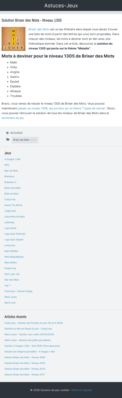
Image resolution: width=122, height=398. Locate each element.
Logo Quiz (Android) (14, 233)
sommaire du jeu (13, 118)
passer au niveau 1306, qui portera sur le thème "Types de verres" (61, 108)
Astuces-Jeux (61, 5)
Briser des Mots (39, 29)
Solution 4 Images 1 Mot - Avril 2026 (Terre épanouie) (32, 345)
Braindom (9, 176)
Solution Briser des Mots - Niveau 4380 (24, 357)
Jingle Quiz (10, 210)
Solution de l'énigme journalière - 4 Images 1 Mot (29, 351)
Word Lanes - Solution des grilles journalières (27, 340)
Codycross (10, 199)
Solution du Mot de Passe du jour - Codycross (28, 328)
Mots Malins (10, 262)
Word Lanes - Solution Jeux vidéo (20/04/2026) (29, 334)
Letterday (9, 222)
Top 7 (7, 285)
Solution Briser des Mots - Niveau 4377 (24, 374)
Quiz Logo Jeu (12, 274)
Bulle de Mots (11, 193)
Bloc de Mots (11, 170)
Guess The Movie (13, 205)
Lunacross (9, 245)
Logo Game (10, 228)
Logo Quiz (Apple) (13, 239)
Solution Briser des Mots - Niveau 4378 (24, 368)
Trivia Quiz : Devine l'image (18, 291)
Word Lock (10, 302)
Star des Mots (11, 279)
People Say (10, 268)
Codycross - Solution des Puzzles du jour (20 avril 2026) (33, 322)
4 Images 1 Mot (12, 159)
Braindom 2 (10, 182)
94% (6, 165)
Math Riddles (11, 251)
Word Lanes (10, 297)
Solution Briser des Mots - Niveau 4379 (24, 363)
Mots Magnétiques (14, 256)
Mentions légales (82, 390)
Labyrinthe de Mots (14, 216)
